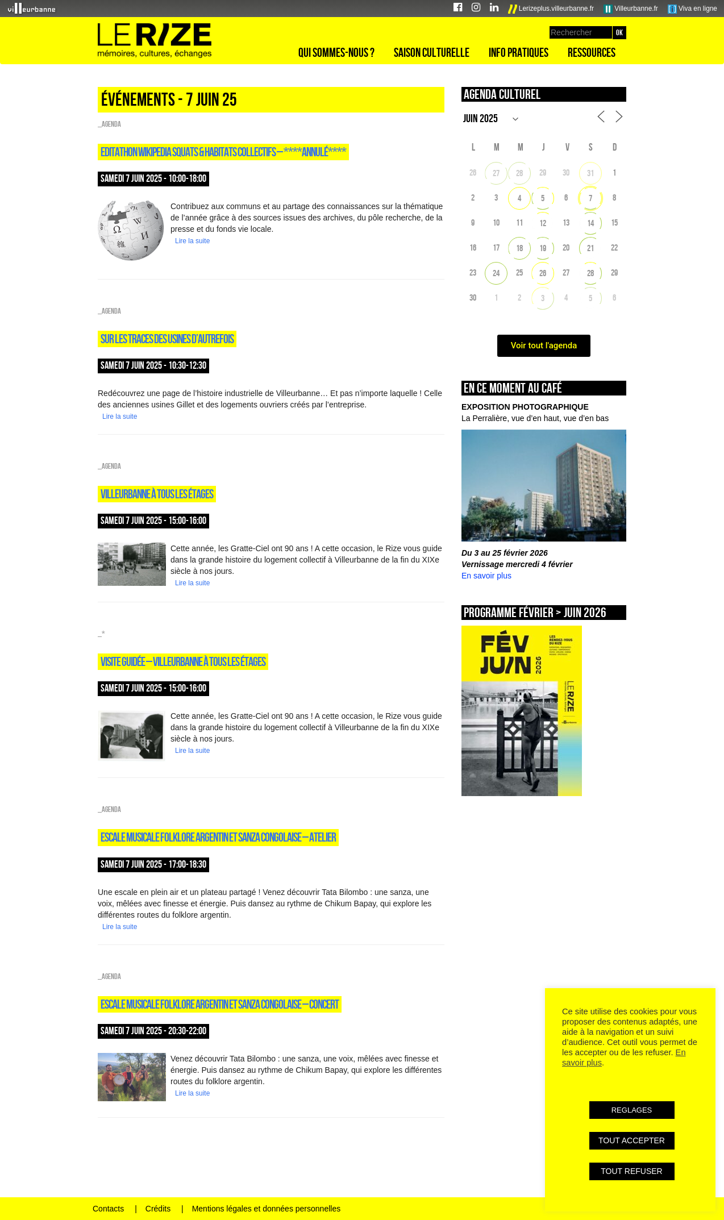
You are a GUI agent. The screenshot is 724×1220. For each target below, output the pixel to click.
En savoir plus (486, 575)
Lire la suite (192, 241)
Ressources (591, 52)
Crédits (157, 1208)
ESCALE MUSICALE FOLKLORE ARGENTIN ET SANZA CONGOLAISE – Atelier (218, 837)
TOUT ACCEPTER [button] (631, 1140)
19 (542, 248)
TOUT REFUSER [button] (631, 1171)
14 (590, 223)
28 (519, 173)
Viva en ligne (692, 9)
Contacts (108, 1208)
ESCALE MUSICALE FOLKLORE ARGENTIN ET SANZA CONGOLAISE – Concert (220, 1004)
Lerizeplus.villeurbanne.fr (551, 9)
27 (496, 173)
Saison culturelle (431, 52)
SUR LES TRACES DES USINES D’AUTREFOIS (167, 338)
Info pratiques (518, 52)
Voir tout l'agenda (544, 345)
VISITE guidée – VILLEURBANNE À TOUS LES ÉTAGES (183, 661)
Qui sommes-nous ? (336, 52)
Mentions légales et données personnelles (266, 1208)
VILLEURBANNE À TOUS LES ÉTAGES (157, 494)
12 (542, 223)
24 (496, 273)
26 (542, 273)
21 (590, 248)
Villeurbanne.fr (631, 9)
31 (590, 173)
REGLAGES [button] (631, 1110)
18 (519, 248)
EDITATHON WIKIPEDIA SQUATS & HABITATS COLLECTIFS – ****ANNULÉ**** (223, 152)
